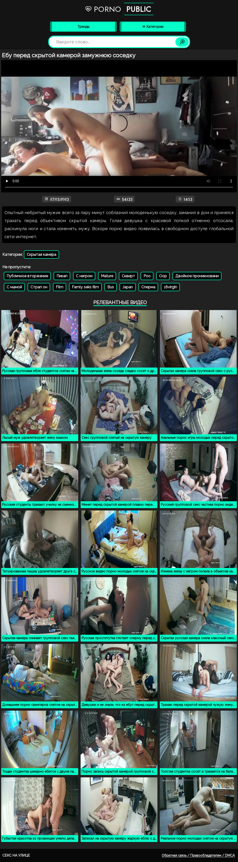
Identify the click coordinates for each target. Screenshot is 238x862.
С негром (84, 276)
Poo (147, 276)
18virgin (170, 287)
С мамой (14, 287)
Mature (107, 276)
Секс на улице (16, 855)
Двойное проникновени (197, 276)
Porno (119, 9)
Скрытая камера (41, 254)
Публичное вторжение (27, 276)
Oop (163, 276)
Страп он (38, 287)
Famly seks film (85, 287)
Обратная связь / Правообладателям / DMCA (198, 855)
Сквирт (128, 276)
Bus (110, 287)
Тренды (83, 27)
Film (59, 287)
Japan (127, 287)
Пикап (61, 276)
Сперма (148, 287)
